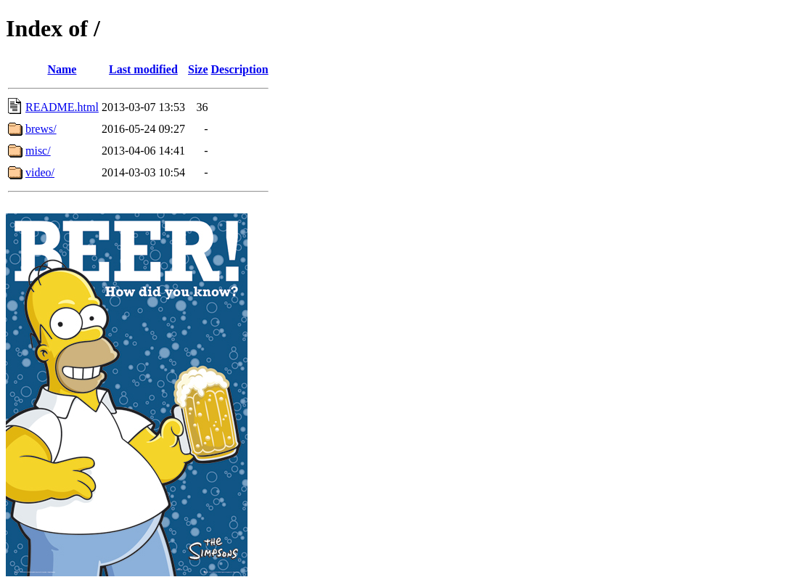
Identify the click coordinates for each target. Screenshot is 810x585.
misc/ (38, 150)
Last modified (143, 69)
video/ (39, 172)
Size (198, 69)
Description (240, 69)
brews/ (41, 129)
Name (61, 69)
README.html (62, 107)
